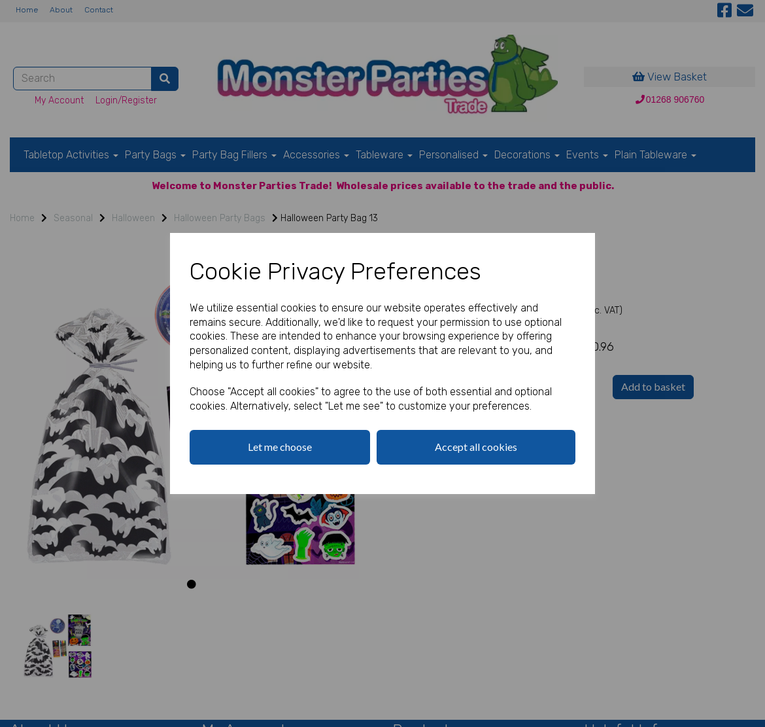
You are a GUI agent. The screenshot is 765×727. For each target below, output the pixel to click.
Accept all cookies (476, 446)
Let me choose (280, 446)
